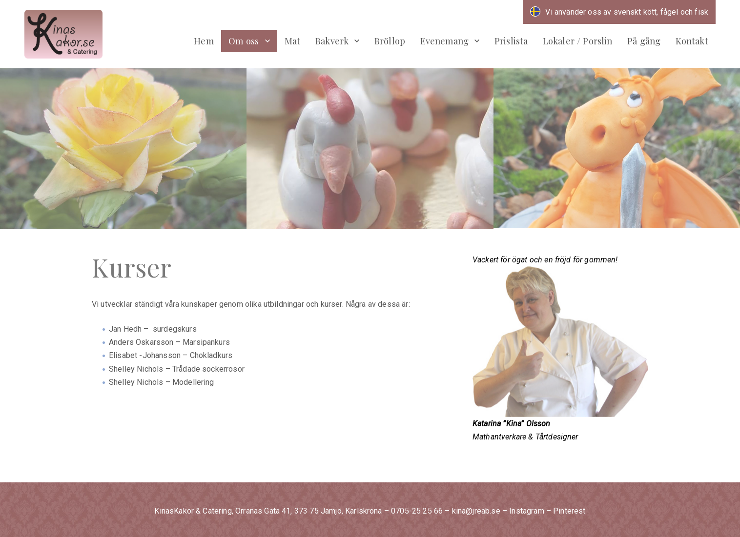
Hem (203, 41)
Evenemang (444, 41)
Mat (292, 41)
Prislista (511, 41)
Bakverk (332, 41)
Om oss (243, 41)
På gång (643, 41)
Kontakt (692, 41)
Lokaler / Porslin (578, 41)
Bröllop (389, 41)
